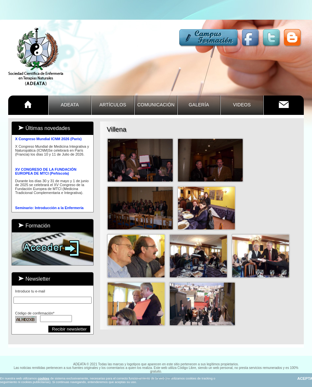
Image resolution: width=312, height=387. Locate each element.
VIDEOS (242, 104)
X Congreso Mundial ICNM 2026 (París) (48, 139)
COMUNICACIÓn (156, 104)
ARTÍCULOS (113, 104)
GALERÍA (199, 104)
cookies (44, 378)
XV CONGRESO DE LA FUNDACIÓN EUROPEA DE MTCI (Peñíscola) (46, 172)
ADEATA (70, 104)
